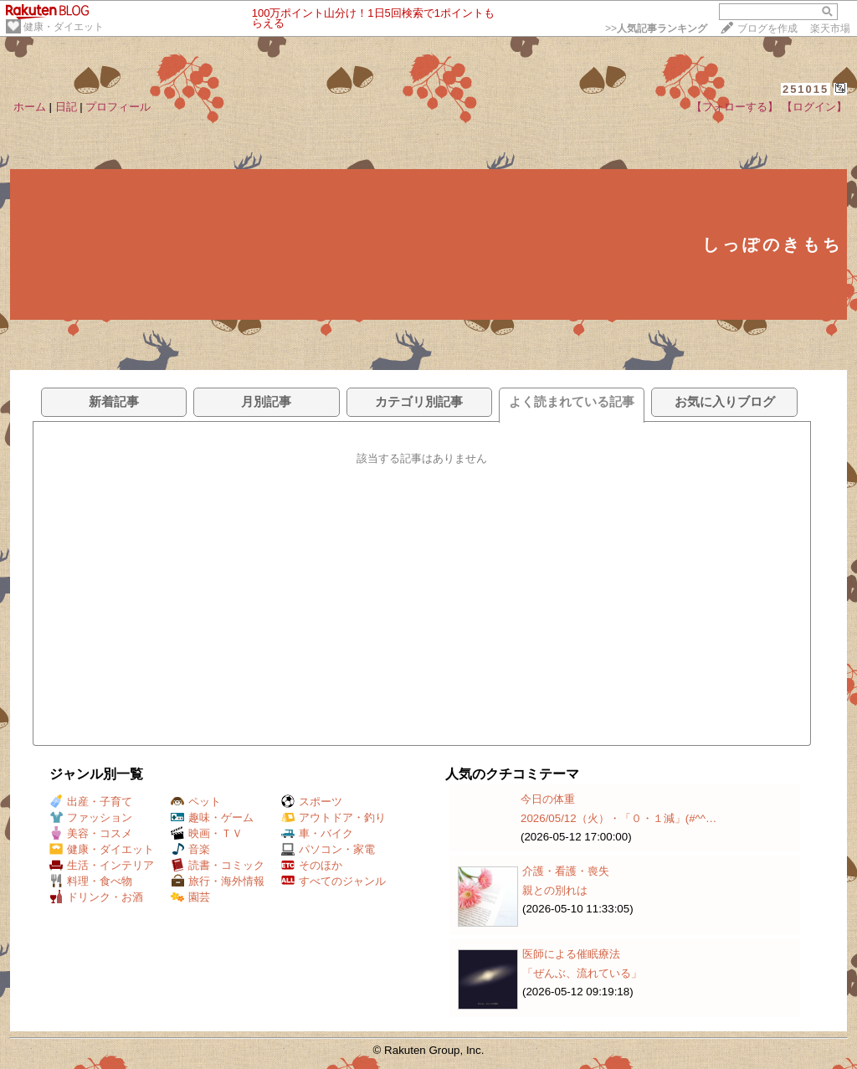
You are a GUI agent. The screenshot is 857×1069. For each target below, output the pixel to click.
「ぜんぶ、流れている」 (582, 973)
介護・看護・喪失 (565, 871)
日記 (66, 106)
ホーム (29, 106)
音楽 (190, 849)
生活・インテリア (101, 865)
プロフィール (118, 106)
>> (656, 28)
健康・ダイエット (63, 27)
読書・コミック (217, 865)
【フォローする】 (734, 106)
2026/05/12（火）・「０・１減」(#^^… (618, 818)
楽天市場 (830, 28)
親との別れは (555, 890)
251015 (806, 89)
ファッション (90, 817)
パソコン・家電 (328, 849)
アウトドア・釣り (333, 817)
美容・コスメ (90, 833)
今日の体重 (548, 799)
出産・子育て (90, 801)
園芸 (190, 897)
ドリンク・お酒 (96, 897)
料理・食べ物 (90, 881)
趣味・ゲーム (212, 817)
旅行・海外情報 (217, 881)
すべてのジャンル (333, 881)
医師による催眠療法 (571, 954)
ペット (196, 801)
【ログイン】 (814, 106)
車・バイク (317, 833)
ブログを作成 (767, 28)
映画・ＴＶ (207, 833)
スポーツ (311, 801)
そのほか (311, 865)
